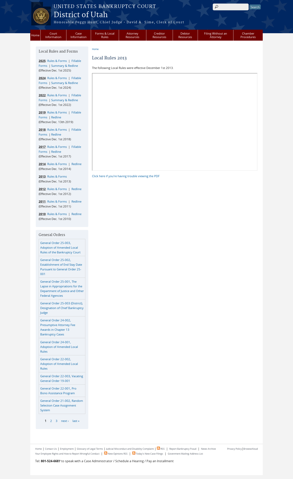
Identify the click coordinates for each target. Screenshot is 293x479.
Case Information (79, 35)
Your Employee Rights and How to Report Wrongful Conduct (67, 453)
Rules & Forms (57, 61)
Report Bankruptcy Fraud (182, 448)
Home (35, 35)
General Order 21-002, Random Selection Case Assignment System (61, 405)
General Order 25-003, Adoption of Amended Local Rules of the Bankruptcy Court (60, 247)
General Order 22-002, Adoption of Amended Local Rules (59, 363)
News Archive (208, 448)
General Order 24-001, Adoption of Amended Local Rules (59, 346)
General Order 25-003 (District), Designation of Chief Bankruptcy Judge (62, 308)
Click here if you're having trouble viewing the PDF (126, 176)
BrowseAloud (250, 448)
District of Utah (81, 15)
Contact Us (51, 448)
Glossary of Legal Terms (90, 448)
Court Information (53, 35)
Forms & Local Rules (104, 35)
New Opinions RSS (116, 453)
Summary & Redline (64, 66)
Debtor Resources (185, 35)
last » (75, 421)
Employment (67, 448)
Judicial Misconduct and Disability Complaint (130, 448)
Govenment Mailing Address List (185, 453)
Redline (56, 117)
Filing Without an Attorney (215, 35)
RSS (161, 448)
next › (65, 421)
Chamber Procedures (248, 35)
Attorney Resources (132, 35)
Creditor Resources (159, 35)
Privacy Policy (234, 448)
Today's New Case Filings (147, 453)
